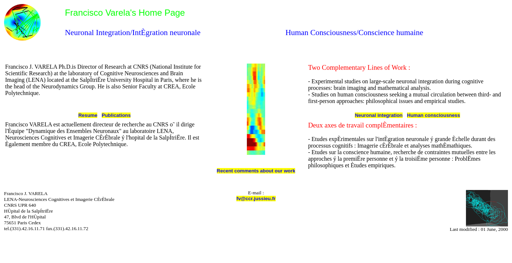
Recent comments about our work (256, 171)
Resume (87, 115)
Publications (116, 115)
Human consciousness (433, 115)
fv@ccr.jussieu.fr (255, 198)
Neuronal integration (378, 115)
